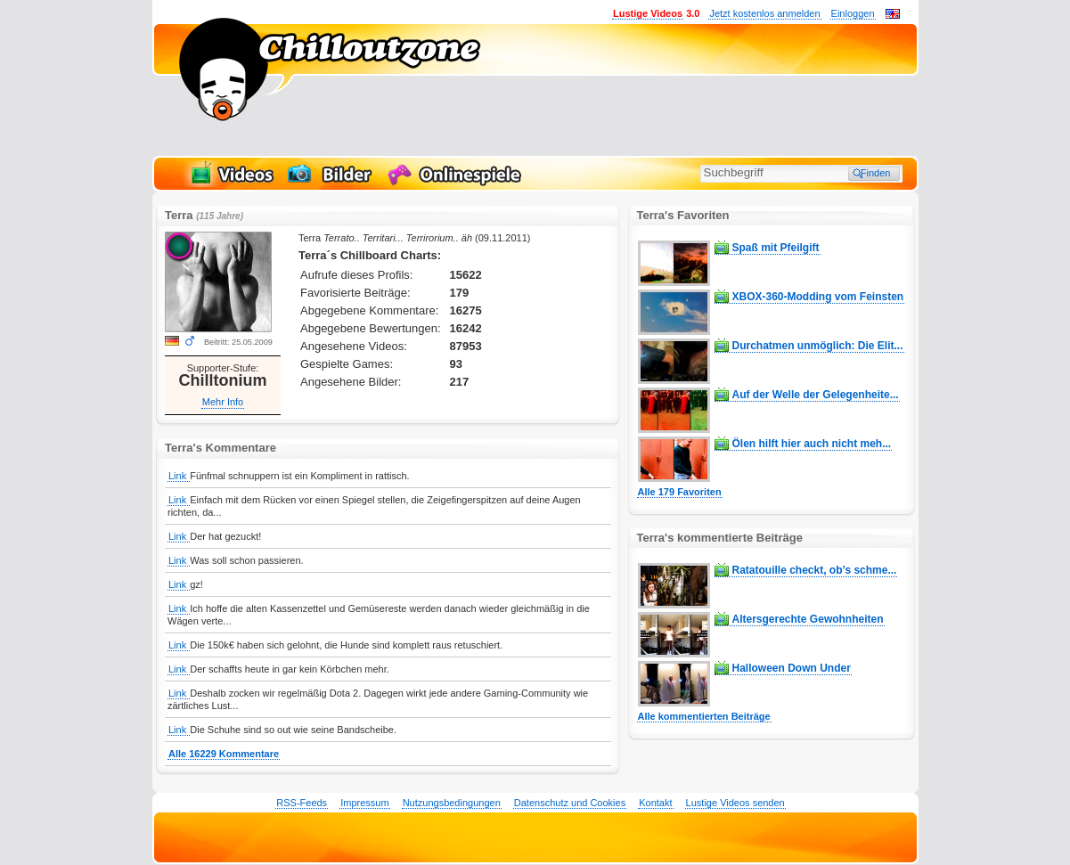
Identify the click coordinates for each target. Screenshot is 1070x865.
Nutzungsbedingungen (452, 802)
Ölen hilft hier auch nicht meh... (812, 443)
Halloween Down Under (791, 668)
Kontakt (655, 802)
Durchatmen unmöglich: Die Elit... (817, 345)
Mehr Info (222, 401)
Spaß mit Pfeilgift (776, 247)
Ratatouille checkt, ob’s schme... (814, 570)
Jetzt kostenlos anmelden (764, 13)
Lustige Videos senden (735, 802)
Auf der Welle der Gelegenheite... (815, 394)
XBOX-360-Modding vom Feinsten (818, 296)
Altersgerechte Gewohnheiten (808, 619)
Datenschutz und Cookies (569, 802)
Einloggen (853, 13)
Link (178, 475)
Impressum (364, 802)
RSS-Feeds (301, 802)
